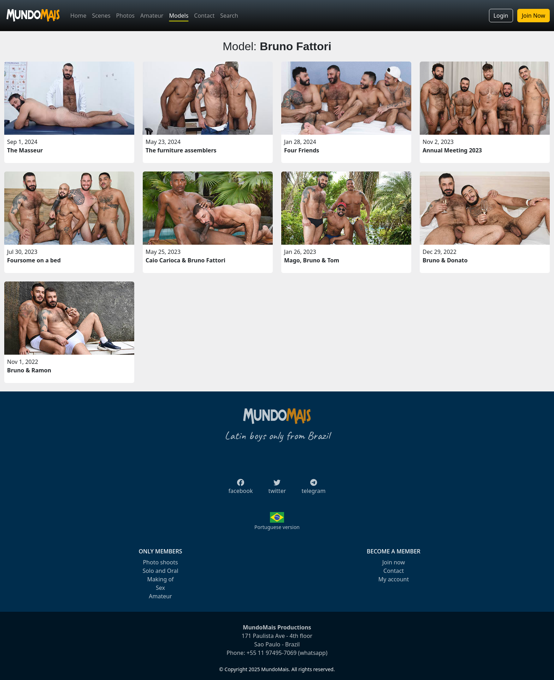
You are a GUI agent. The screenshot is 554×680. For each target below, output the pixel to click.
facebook (241, 488)
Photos (125, 15)
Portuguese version (277, 527)
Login (501, 15)
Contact (204, 15)
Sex (160, 588)
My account (393, 579)
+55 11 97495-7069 (272, 653)
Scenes (101, 15)
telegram (313, 488)
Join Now (533, 15)
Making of (160, 579)
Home (78, 15)
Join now (393, 562)
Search (229, 15)
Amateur (151, 15)
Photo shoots (160, 562)
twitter (277, 488)
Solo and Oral (160, 571)
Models (178, 15)
